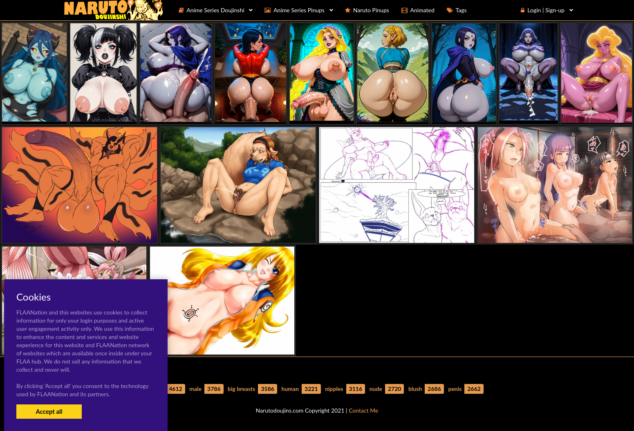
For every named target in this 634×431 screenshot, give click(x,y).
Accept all (49, 411)
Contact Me (363, 410)
